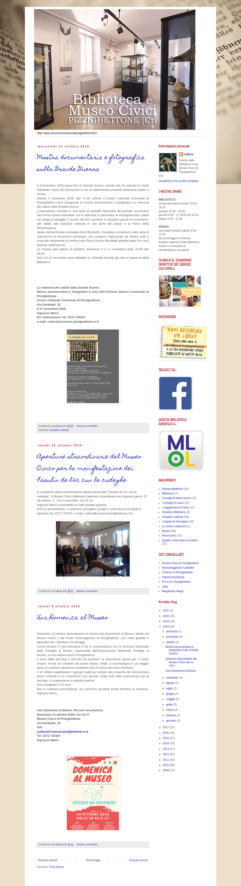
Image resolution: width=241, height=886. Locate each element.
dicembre (172, 631)
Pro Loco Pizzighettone (176, 581)
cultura (188, 154)
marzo (170, 709)
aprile (170, 704)
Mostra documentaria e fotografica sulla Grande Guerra (91, 163)
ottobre (171, 642)
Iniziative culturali (59, 430)
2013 (166, 749)
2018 (166, 626)
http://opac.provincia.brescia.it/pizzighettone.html (67, 133)
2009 (166, 770)
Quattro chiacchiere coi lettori (180, 540)
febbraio (171, 715)
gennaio (171, 720)
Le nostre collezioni (174, 526)
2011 (166, 759)
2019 (166, 621)
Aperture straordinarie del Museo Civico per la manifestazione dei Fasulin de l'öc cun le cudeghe (89, 468)
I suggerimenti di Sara (175, 507)
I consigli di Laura (172, 503)
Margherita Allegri (172, 591)
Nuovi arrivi (169, 535)
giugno (170, 693)
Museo (166, 531)
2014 (166, 743)
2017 (166, 727)
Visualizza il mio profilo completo (178, 181)
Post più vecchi (138, 860)
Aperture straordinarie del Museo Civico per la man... (181, 662)
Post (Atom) (56, 867)
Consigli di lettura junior (176, 498)
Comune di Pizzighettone (177, 572)
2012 (166, 754)
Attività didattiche (172, 488)
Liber (165, 586)
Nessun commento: (88, 425)
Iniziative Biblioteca (173, 512)
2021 (166, 610)
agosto (170, 683)
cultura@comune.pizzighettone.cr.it (62, 731)
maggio (171, 699)
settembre (172, 677)
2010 (166, 765)
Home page (93, 860)
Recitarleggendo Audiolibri (178, 567)
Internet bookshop (173, 577)
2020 (166, 616)
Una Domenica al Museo (72, 618)
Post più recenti (47, 860)
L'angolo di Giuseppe (175, 521)
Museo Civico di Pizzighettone (180, 563)
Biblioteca (168, 493)
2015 (166, 738)
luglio (169, 688)
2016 (166, 732)
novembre (172, 636)
